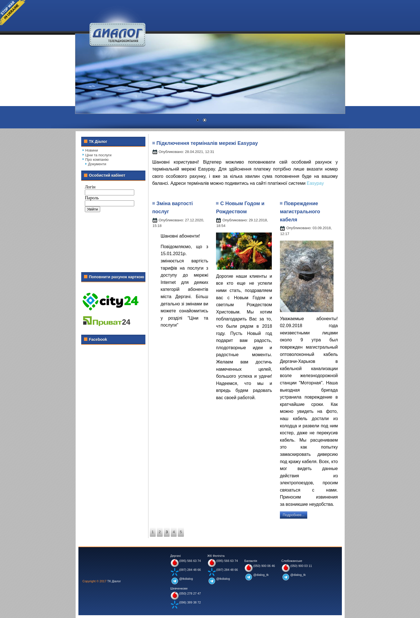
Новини (91, 150)
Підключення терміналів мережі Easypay (207, 143)
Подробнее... (293, 515)
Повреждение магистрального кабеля (300, 211)
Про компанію (97, 159)
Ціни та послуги (98, 155)
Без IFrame (113, 224)
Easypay (315, 183)
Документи (97, 164)
